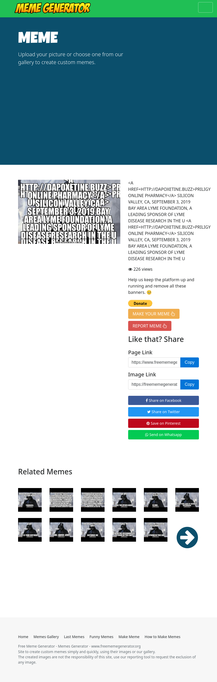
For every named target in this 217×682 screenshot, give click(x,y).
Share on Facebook (163, 400)
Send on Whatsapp (163, 434)
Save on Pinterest (163, 423)
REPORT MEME (150, 326)
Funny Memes (101, 636)
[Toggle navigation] (205, 7)
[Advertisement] (108, 110)
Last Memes (74, 636)
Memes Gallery (46, 636)
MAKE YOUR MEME (154, 314)
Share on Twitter (163, 411)
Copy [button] (189, 362)
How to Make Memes (163, 636)
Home (23, 636)
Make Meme (128, 636)
